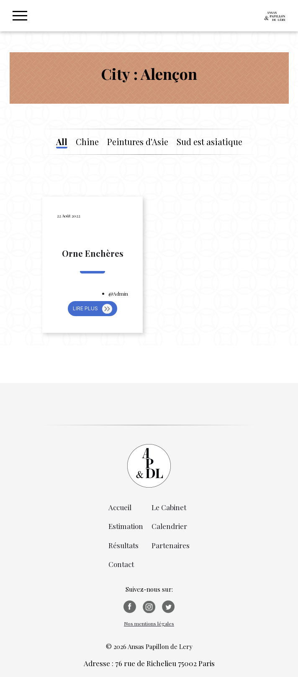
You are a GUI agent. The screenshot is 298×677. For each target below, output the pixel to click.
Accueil (119, 507)
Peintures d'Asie (137, 141)
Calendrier (169, 526)
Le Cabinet (169, 507)
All (61, 141)
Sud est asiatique (209, 141)
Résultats (123, 545)
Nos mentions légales (149, 623)
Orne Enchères (92, 253)
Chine (87, 141)
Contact (121, 564)
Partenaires (171, 545)
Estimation (125, 526)
